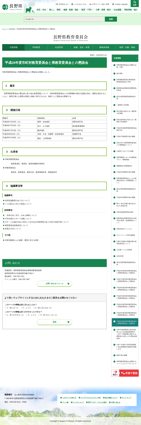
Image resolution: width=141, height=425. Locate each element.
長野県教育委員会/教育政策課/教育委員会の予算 (125, 81)
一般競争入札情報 (122, 105)
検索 (134, 5)
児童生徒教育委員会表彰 (124, 212)
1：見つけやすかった (15, 315)
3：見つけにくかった (48, 315)
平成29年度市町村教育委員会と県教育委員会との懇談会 (126, 297)
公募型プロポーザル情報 (124, 151)
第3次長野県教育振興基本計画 (126, 190)
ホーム (4, 29)
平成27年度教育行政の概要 (125, 136)
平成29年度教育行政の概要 (125, 172)
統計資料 (119, 73)
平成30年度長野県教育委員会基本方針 (126, 129)
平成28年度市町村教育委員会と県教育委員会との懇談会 (126, 289)
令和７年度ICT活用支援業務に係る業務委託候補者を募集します (126, 347)
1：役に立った (13, 308)
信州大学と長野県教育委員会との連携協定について (126, 144)
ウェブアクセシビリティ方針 (91, 398)
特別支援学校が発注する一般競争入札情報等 (126, 121)
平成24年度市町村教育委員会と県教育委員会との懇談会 (126, 305)
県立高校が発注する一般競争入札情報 (126, 112)
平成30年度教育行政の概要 (125, 197)
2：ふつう (27, 308)
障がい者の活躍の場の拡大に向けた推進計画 (126, 205)
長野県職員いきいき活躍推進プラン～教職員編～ (126, 158)
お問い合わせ (115, 402)
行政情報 (12, 29)
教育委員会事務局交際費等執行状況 (126, 89)
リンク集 (65, 402)
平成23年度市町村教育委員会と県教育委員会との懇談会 (126, 272)
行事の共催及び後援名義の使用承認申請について (126, 242)
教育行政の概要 (121, 355)
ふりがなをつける (80, 4)
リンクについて (78, 402)
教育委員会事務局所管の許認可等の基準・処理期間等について (126, 220)
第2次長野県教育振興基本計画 (126, 98)
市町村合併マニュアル (124, 229)
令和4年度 (119, 256)
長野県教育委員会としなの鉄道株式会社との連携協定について (126, 180)
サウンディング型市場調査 (125, 235)
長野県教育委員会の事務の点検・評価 (126, 66)
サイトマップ (126, 398)
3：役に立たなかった (43, 308)
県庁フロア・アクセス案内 (97, 402)
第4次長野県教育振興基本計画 (126, 263)
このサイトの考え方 (69, 398)
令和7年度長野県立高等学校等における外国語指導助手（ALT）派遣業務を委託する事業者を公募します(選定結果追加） (126, 334)
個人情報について (111, 398)
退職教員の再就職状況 (124, 166)
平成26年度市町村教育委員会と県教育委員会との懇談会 (126, 322)
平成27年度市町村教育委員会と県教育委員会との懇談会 (126, 280)
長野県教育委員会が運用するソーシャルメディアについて (126, 363)
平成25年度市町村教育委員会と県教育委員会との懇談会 (126, 314)
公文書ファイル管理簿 (124, 250)
